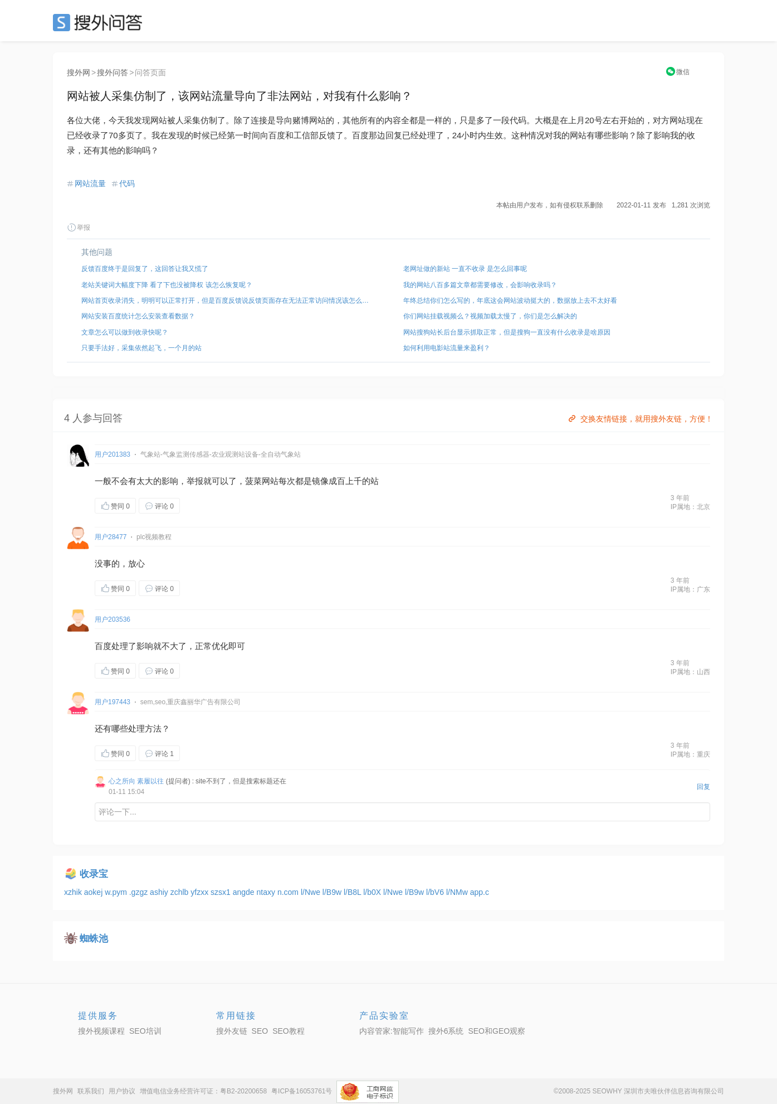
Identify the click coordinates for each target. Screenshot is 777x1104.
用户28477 (110, 537)
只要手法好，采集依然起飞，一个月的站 (141, 348)
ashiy (160, 892)
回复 (703, 787)
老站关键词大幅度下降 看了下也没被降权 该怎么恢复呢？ (166, 285)
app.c (479, 892)
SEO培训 (145, 1030)
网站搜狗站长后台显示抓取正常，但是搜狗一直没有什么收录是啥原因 (506, 332)
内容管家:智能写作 (391, 1030)
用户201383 (112, 454)
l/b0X (373, 892)
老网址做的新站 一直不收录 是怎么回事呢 (465, 269)
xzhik (74, 892)
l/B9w (333, 892)
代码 (127, 183)
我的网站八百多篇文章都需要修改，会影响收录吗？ (480, 285)
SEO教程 (288, 1030)
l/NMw (458, 892)
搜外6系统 (446, 1030)
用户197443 (112, 702)
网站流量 (90, 183)
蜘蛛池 (94, 938)
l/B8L (353, 892)
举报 (78, 227)
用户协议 (122, 1091)
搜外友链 (231, 1030)
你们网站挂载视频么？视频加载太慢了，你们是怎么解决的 (490, 316)
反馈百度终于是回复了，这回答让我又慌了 (144, 269)
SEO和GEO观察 (496, 1030)
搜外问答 (112, 72)
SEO (100, 22)
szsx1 (222, 892)
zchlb (180, 892)
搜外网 (78, 72)
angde (245, 892)
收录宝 (94, 874)
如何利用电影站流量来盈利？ (446, 348)
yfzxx (200, 892)
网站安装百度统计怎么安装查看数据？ (138, 316)
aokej (94, 892)
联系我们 (90, 1091)
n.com (289, 892)
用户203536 (112, 619)
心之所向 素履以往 (136, 781)
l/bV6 (436, 892)
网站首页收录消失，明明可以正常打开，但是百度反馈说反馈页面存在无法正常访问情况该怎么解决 (227, 300)
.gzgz (139, 892)
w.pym (117, 892)
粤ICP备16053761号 (301, 1091)
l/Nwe (311, 892)
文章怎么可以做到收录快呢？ (124, 332)
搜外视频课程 (101, 1030)
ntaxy (267, 892)
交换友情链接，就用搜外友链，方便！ (639, 418)
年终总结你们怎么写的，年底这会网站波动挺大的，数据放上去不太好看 (510, 300)
